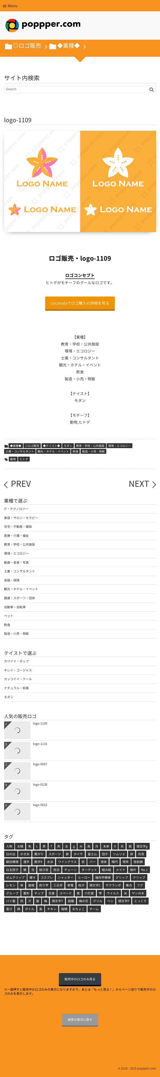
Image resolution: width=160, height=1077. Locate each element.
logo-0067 (40, 764)
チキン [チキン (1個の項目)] (51, 909)
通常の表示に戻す (80, 1019)
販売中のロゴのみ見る (80, 979)
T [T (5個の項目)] (51, 846)
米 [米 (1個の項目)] (125, 893)
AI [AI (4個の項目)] (80, 846)
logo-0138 (40, 784)
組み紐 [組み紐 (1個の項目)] (106, 869)
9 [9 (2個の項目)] (115, 846)
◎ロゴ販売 (32, 445)
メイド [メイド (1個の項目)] (120, 869)
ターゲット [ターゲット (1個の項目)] (89, 869)
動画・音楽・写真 (16, 562)
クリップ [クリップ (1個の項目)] (139, 877)
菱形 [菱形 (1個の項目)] (26, 893)
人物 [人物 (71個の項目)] (9, 846)
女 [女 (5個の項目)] (66, 846)
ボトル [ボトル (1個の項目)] (29, 909)
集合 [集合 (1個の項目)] (129, 885)
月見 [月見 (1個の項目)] (141, 854)
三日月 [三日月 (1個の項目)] (57, 885)
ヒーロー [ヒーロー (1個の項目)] (84, 877)
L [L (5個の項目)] (37, 846)
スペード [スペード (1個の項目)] (65, 893)
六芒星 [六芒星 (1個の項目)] (89, 893)
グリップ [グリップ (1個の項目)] (122, 877)
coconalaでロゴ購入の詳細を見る (80, 303)
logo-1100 (40, 723)
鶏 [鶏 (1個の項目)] (18, 909)
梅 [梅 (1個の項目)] (45, 901)
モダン (68, 445)
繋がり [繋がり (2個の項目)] (39, 854)
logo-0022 (40, 804)
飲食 (75, 451)
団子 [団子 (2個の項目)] (105, 854)
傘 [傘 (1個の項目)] (21, 885)
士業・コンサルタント (20, 451)
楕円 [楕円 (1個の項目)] (114, 861)
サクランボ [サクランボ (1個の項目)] (113, 885)
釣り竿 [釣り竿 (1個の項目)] (44, 885)
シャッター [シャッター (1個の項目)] (65, 877)
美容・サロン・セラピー (21, 517)
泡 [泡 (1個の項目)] (32, 869)
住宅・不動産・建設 (18, 526)
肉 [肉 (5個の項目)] (58, 846)
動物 (13, 459)
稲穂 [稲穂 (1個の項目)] (64, 909)
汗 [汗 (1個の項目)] (29, 901)
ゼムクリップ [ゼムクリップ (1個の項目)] (15, 877)
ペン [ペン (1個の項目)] (110, 901)
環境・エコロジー (119, 445)
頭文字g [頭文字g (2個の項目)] (142, 846)
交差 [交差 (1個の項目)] (52, 893)
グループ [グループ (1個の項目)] (12, 893)
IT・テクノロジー (16, 508)
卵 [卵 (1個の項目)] (131, 854)
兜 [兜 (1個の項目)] (21, 901)
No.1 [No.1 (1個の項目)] (144, 869)
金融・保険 (12, 580)
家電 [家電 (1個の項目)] (70, 885)
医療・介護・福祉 (16, 535)
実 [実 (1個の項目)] (78, 893)
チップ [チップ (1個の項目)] (39, 893)
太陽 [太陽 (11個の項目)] (20, 846)
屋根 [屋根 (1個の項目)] (31, 885)
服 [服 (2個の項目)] (130, 846)
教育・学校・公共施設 (90, 445)
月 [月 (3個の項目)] (96, 846)
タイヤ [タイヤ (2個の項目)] (78, 854)
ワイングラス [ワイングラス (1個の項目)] (67, 861)
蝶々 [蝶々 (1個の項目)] (32, 877)
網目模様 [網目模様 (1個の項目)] (12, 861)
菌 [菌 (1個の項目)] (37, 901)
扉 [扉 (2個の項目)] (67, 854)
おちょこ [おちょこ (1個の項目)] (78, 909)
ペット (8, 615)
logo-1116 (40, 743)
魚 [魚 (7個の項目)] (29, 846)
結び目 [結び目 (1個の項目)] (44, 869)
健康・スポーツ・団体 (19, 598)
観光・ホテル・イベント (53, 451)
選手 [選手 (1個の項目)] (26, 861)
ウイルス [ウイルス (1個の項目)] (113, 893)
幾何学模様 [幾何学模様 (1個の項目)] (103, 877)
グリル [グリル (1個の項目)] (97, 901)
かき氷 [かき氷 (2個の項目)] (24, 854)
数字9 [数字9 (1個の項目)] (38, 861)
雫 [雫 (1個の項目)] (100, 893)
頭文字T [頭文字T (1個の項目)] (57, 901)
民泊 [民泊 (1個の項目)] (56, 869)
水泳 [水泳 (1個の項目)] (50, 861)
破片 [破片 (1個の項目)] (133, 869)
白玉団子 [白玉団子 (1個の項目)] (12, 869)
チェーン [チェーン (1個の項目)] (70, 869)
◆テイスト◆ (51, 445)
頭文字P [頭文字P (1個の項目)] (124, 901)
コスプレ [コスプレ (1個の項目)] (47, 877)
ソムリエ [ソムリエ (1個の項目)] (119, 854)
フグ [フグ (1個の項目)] (140, 885)
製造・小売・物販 (93, 451)
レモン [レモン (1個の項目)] (10, 885)
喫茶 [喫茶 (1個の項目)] (126, 861)
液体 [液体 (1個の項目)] (103, 861)
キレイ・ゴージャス (18, 670)
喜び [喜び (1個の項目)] (9, 909)
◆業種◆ (15, 445)
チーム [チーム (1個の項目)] (94, 909)
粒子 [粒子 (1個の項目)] (81, 885)
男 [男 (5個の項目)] (44, 846)
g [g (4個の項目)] (74, 846)
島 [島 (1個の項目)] (40, 909)
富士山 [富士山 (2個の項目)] (92, 854)
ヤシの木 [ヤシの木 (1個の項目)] (138, 893)
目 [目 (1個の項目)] (83, 861)
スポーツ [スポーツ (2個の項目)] (55, 854)
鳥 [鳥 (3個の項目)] (88, 846)
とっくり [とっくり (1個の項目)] (140, 901)
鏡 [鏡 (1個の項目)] (24, 869)
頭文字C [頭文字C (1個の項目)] (95, 885)
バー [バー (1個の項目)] (92, 861)
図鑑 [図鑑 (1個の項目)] (71, 901)
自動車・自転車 (15, 607)
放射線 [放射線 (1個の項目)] (138, 861)
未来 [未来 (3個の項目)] (106, 846)
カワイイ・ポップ (16, 661)
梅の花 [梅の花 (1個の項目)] (83, 901)
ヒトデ (24, 459)
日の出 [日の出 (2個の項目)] (10, 854)
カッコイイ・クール (18, 679)
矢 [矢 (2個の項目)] (122, 846)
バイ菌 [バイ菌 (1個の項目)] (10, 901)
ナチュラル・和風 (16, 688)
